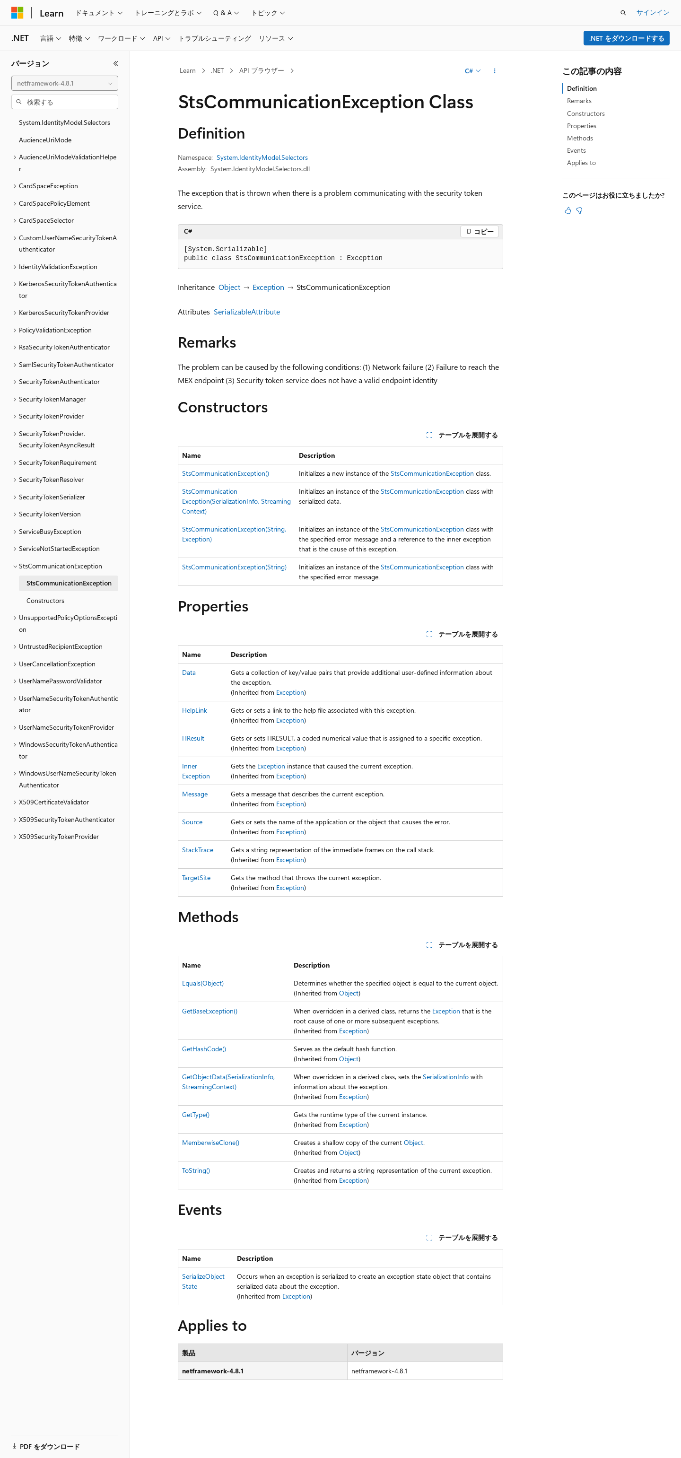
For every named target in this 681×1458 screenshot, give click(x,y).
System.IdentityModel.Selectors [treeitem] (64, 122)
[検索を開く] (623, 12)
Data (189, 672)
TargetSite (196, 877)
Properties (581, 125)
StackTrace (197, 849)
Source (192, 821)
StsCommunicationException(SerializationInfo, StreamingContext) (236, 501)
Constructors (586, 113)
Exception (268, 287)
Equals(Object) (203, 982)
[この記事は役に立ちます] (568, 210)
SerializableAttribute (247, 311)
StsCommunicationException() (225, 473)
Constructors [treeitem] (45, 600)
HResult (193, 737)
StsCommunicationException (432, 473)
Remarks (579, 100)
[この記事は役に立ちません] (579, 210)
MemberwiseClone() (210, 1142)
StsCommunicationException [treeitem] (69, 582)
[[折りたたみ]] (116, 63)
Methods (580, 137)
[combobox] (64, 83)
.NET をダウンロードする (626, 38)
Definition (582, 88)
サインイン (653, 12)
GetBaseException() (209, 1010)
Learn (188, 70)
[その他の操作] (495, 71)
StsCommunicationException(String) (234, 566)
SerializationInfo (446, 1076)
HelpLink (194, 710)
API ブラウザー (261, 70)
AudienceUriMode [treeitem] (45, 139)
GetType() (196, 1114)
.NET (217, 70)
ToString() (196, 1170)
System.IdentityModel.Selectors (262, 157)
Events (576, 150)
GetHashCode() (204, 1048)
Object (229, 287)
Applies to (581, 162)
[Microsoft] (17, 13)
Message (195, 793)
